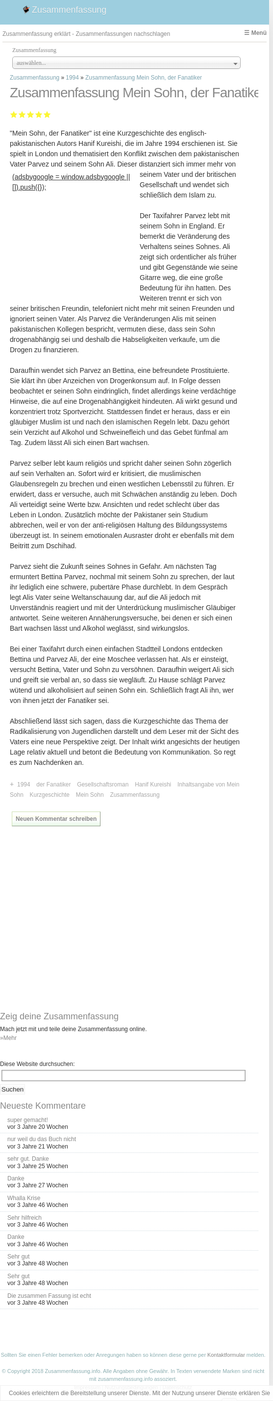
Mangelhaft (14, 114)
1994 (72, 77)
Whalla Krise (23, 1198)
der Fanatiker (53, 784)
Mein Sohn (90, 794)
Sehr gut (47, 114)
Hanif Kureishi (153, 784)
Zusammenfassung (69, 10)
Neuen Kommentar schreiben (56, 818)
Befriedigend (30, 114)
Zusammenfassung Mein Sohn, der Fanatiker (143, 77)
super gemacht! (27, 1120)
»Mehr (8, 1038)
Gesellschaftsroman (102, 784)
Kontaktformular (226, 1355)
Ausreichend (22, 114)
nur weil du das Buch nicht (41, 1139)
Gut (39, 114)
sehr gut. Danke (28, 1158)
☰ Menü (255, 32)
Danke (16, 1178)
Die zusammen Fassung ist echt (49, 1295)
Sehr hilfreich (24, 1217)
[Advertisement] (74, 255)
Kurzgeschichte (50, 794)
